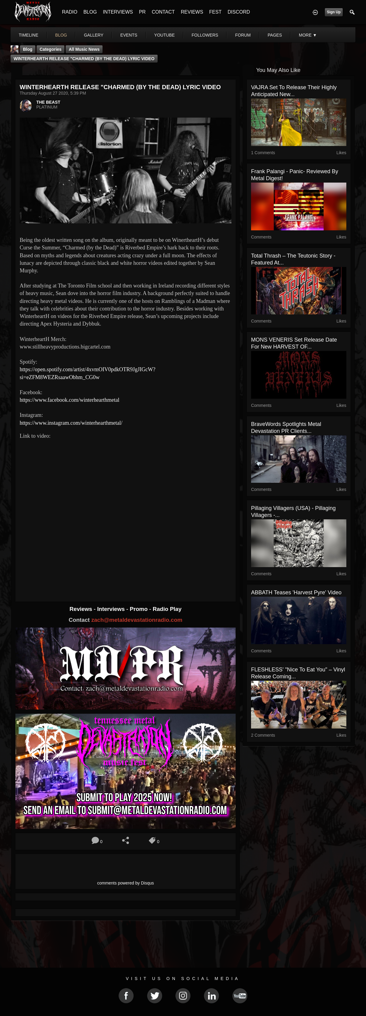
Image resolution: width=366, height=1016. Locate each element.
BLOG (90, 12)
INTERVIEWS (118, 12)
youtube (164, 35)
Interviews (111, 609)
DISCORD (238, 12)
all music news (84, 49)
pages (275, 35)
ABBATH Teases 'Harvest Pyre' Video (296, 592)
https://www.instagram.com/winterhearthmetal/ (71, 423)
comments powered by (125, 883)
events (128, 35)
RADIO (69, 12)
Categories (50, 49)
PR (142, 12)
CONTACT (163, 12)
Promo (139, 609)
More (308, 35)
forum (242, 35)
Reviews (82, 609)
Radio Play (167, 609)
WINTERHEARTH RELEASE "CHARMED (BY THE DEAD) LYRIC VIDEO (84, 58)
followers (205, 35)
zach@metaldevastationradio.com (136, 620)
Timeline (28, 35)
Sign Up (334, 12)
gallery (93, 35)
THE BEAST (48, 102)
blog (61, 35)
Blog (27, 49)
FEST (215, 12)
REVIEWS (192, 12)
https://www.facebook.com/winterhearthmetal (69, 400)
